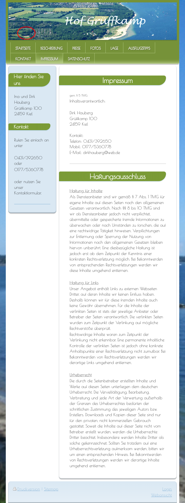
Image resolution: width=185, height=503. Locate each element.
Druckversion (26, 489)
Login (167, 489)
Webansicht (161, 495)
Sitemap (51, 489)
